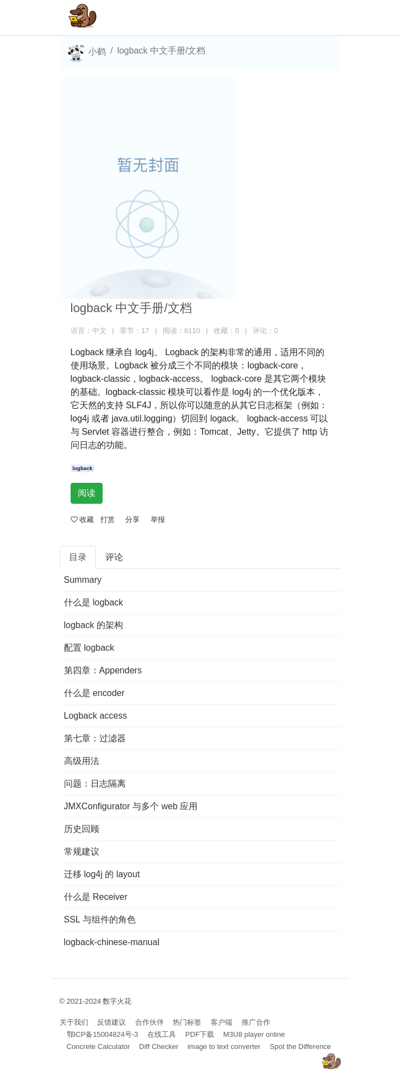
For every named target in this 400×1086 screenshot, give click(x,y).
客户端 (221, 1022)
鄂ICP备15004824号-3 (102, 1034)
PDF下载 (199, 1034)
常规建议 (81, 851)
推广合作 (256, 1022)
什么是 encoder (94, 693)
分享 (132, 519)
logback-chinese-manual (111, 942)
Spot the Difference (300, 1046)
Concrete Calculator (98, 1046)
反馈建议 (111, 1022)
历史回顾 (81, 829)
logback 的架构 (94, 625)
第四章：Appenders (103, 670)
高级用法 (81, 761)
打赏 (107, 519)
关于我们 (74, 1022)
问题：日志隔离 (95, 783)
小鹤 (86, 52)
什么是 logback (94, 602)
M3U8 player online (254, 1034)
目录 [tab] (78, 557)
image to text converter (224, 1046)
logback (82, 468)
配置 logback (89, 647)
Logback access (95, 715)
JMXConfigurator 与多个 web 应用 (131, 806)
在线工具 (161, 1034)
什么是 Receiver (96, 897)
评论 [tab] (114, 557)
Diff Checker (158, 1046)
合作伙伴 (149, 1022)
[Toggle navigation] (316, 18)
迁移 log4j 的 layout (102, 874)
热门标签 (187, 1022)
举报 (158, 519)
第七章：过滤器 (95, 738)
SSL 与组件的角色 (100, 919)
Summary (83, 579)
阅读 (86, 493)
